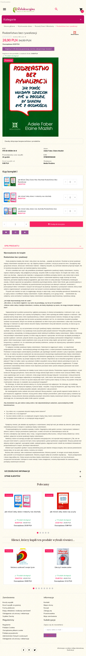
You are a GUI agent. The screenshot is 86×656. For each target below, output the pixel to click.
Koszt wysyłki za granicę (12, 605)
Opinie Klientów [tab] (12, 476)
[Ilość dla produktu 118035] (70, 211)
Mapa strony (48, 605)
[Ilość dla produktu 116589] (70, 197)
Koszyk (46, 608)
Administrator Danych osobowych (15, 636)
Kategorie (42, 19)
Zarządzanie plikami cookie (13, 630)
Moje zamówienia (50, 616)
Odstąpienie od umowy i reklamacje (16, 613)
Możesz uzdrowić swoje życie (23, 567)
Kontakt (46, 602)
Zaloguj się (48, 611)
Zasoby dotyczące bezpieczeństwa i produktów (22, 141)
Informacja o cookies (64, 648)
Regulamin (6, 625)
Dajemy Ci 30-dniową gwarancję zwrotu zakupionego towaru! (28, 49)
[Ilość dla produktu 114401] (70, 182)
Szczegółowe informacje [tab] (17, 471)
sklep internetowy (78, 648)
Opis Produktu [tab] (11, 246)
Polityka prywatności (10, 633)
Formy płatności (9, 608)
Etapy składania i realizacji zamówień (17, 611)
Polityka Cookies (9, 628)
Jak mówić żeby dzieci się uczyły (63, 512)
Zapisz (50, 635)
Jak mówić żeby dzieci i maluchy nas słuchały (34, 196)
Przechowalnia (49, 613)
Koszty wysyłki (8, 602)
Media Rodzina (49, 163)
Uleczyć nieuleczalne (63, 567)
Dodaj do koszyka (56, 224)
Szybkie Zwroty (8, 616)
